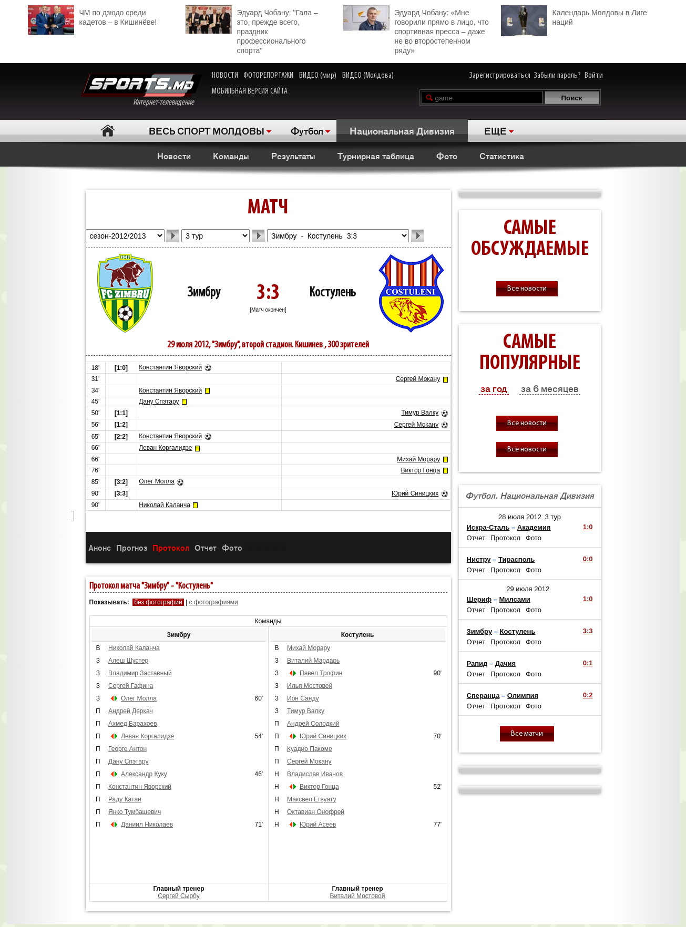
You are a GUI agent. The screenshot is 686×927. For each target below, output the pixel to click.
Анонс (99, 547)
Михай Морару (418, 459)
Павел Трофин (321, 673)
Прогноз (131, 547)
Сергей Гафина (130, 685)
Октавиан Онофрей (315, 812)
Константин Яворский (170, 367)
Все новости (527, 289)
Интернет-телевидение (141, 90)
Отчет (205, 547)
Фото (446, 155)
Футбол (307, 130)
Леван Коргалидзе (165, 447)
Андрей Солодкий (313, 723)
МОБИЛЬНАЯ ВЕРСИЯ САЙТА (250, 91)
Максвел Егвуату (311, 799)
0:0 (588, 559)
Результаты (293, 155)
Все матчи (527, 734)
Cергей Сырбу (178, 896)
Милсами (514, 599)
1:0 (588, 527)
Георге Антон (127, 749)
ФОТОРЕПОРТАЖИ (268, 75)
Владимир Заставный (140, 673)
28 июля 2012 (519, 517)
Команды (231, 155)
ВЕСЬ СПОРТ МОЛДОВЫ (206, 130)
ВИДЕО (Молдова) (368, 75)
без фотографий (158, 602)
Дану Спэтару (159, 401)
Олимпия (522, 695)
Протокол (170, 547)
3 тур (553, 517)
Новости (174, 155)
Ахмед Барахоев (132, 723)
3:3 (588, 631)
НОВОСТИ (225, 75)
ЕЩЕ (495, 130)
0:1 (588, 663)
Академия (534, 527)
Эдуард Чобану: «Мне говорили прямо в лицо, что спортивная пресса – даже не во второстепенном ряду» (416, 30)
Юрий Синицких (415, 493)
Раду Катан (124, 799)
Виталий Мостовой (357, 896)
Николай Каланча (164, 505)
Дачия (505, 663)
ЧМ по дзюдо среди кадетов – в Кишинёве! (92, 16)
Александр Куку (144, 774)
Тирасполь (516, 559)
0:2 (588, 695)
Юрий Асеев (318, 824)
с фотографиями (213, 602)
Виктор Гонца (420, 470)
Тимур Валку (419, 412)
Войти (594, 75)
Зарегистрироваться (499, 75)
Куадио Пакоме (309, 749)
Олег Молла (157, 481)
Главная (108, 130)
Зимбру (203, 293)
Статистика (501, 155)
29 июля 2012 (527, 589)
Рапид (477, 663)
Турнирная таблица (375, 155)
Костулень (332, 293)
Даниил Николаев (147, 824)
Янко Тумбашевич (134, 812)
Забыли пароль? (557, 75)
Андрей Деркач (130, 711)
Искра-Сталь (488, 527)
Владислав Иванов (315, 774)
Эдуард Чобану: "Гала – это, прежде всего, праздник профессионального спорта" (252, 30)
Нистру (479, 559)
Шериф (479, 599)
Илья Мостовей (309, 685)
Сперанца (483, 695)
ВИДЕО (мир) (317, 75)
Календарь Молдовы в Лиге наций (574, 16)
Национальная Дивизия (402, 130)
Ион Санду (303, 698)
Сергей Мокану (418, 379)
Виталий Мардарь (313, 660)
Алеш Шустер (128, 660)
